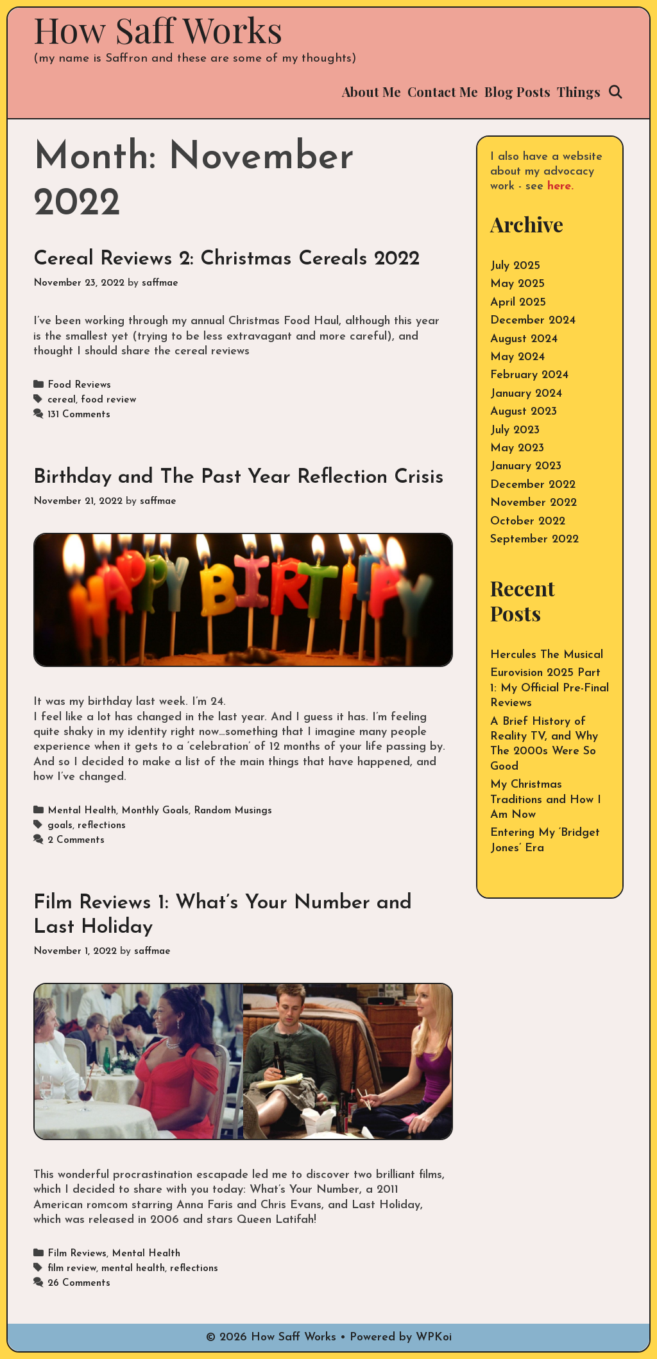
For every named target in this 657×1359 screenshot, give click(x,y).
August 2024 (524, 339)
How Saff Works (158, 29)
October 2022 (527, 521)
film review (71, 1269)
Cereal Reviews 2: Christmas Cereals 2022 (226, 259)
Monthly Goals (155, 811)
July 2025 (515, 266)
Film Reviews (77, 1254)
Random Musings (233, 811)
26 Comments (78, 1283)
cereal (61, 400)
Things (579, 91)
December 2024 (533, 321)
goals (60, 826)
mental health (133, 1269)
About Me (371, 91)
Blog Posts (517, 91)
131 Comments (78, 415)
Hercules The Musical (546, 655)
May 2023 (517, 448)
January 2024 (526, 394)
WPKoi (434, 1337)
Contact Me (442, 91)
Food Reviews (79, 385)
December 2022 (533, 485)
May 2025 (517, 284)
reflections (102, 826)
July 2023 (515, 430)
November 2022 (533, 503)
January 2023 (525, 466)
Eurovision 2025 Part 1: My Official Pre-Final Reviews (549, 688)
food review (108, 400)
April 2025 (518, 303)
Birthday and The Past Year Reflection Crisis (238, 477)
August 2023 (523, 412)
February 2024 (529, 375)
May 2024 (517, 357)
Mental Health (81, 811)
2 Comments (76, 840)
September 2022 (534, 539)
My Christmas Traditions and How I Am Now (545, 800)
